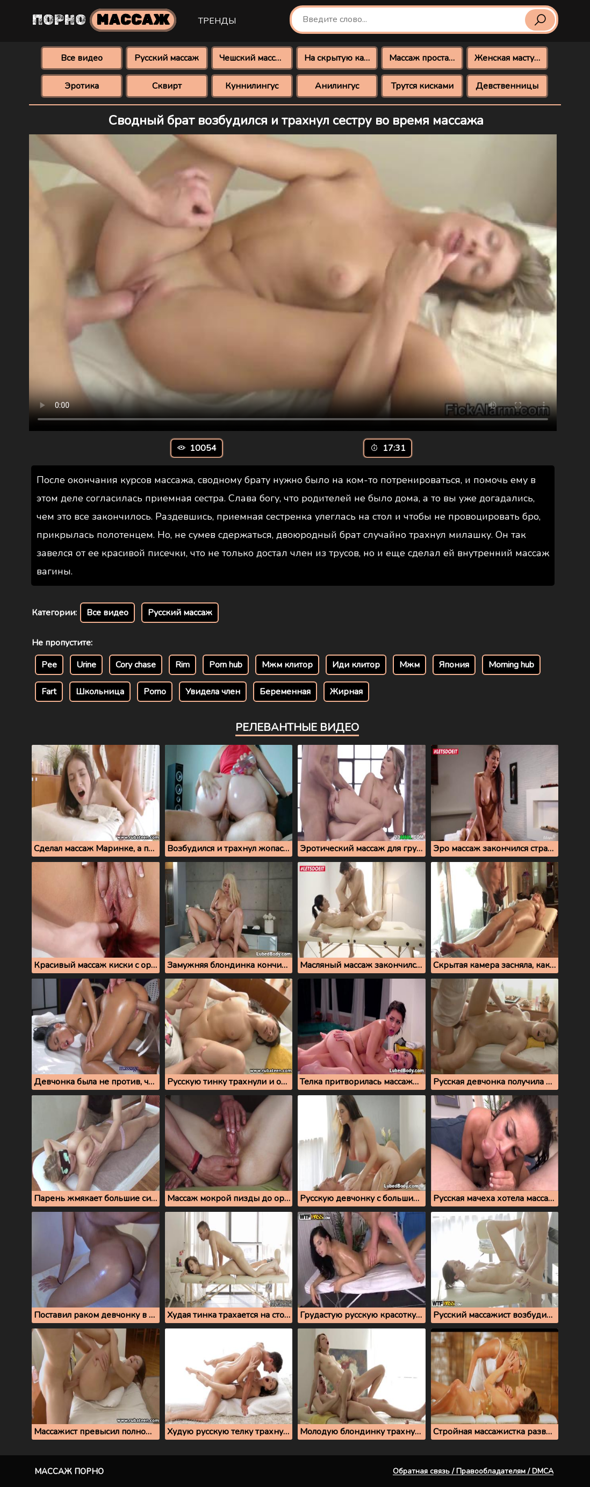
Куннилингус (251, 86)
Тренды (217, 21)
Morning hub (511, 665)
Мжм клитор (287, 665)
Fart (48, 692)
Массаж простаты (424, 58)
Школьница (100, 692)
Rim (182, 665)
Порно (104, 20)
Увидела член (212, 692)
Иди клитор (356, 665)
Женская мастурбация (511, 58)
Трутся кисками (422, 86)
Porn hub (225, 665)
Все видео (82, 58)
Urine (86, 665)
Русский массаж (166, 58)
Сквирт (167, 86)
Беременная (285, 692)
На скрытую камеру (341, 58)
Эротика (81, 86)
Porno (154, 692)
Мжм (409, 665)
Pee (49, 665)
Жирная (346, 692)
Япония (454, 665)
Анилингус (337, 86)
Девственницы (507, 86)
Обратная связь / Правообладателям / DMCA (473, 1471)
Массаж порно (69, 1471)
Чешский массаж (252, 58)
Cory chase (136, 665)
